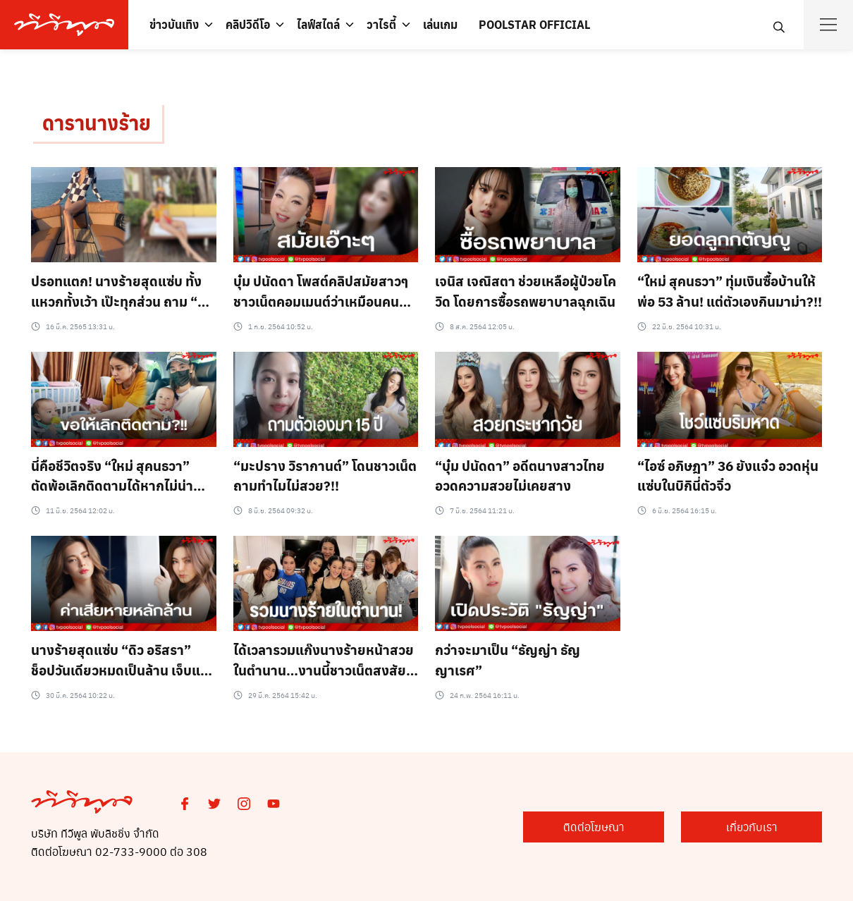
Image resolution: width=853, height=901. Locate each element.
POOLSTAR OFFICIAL (534, 24)
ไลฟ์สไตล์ (318, 24)
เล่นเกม (440, 24)
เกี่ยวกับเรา (752, 827)
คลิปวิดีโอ (248, 24)
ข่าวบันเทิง (174, 24)
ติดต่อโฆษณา (594, 827)
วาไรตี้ (381, 24)
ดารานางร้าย (96, 122)
